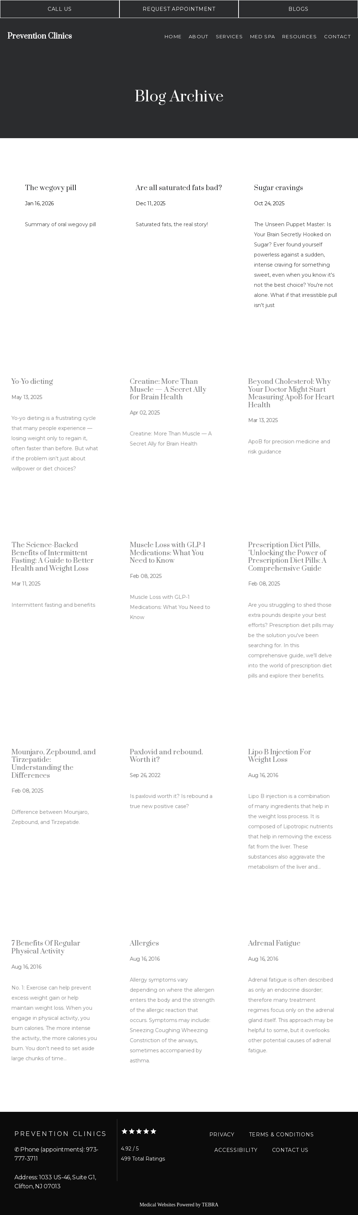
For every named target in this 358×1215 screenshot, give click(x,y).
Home (173, 36)
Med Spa (262, 36)
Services (229, 36)
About (199, 36)
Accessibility (235, 1150)
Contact (337, 36)
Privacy (222, 1134)
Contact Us (290, 1150)
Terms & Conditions (281, 1134)
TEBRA (210, 1204)
